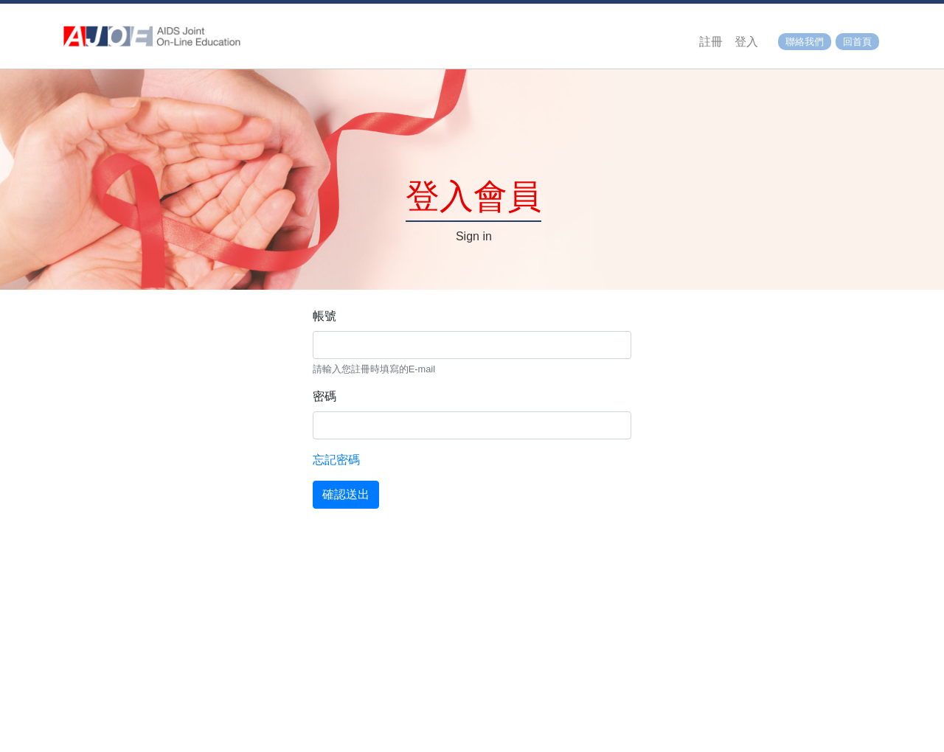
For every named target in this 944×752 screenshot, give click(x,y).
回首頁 (857, 41)
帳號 (324, 316)
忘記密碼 (336, 459)
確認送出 (345, 494)
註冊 (711, 41)
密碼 (324, 396)
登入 (746, 41)
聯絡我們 (804, 41)
